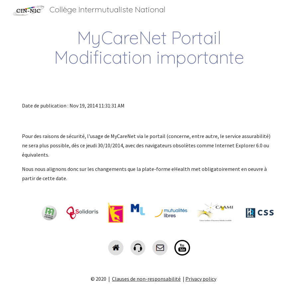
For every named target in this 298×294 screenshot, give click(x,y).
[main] (149, 47)
